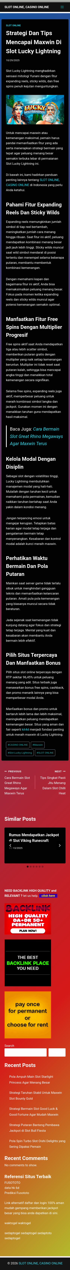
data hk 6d (11, 1188)
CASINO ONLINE (18, 744)
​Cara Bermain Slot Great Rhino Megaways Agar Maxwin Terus (18, 782)
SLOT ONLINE (13, 25)
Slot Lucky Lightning (20, 752)
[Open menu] (62, 7)
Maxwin (37, 744)
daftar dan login (36, 1203)
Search (9, 1046)
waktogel (10, 1223)
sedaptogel (12, 1233)
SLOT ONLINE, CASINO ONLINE (41, 1263)
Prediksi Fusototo (16, 1193)
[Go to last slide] (10, 845)
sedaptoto (44, 1233)
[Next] (60, 845)
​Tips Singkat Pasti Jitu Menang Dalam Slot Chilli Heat (52, 782)
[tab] (28, 867)
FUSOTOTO (12, 1183)
